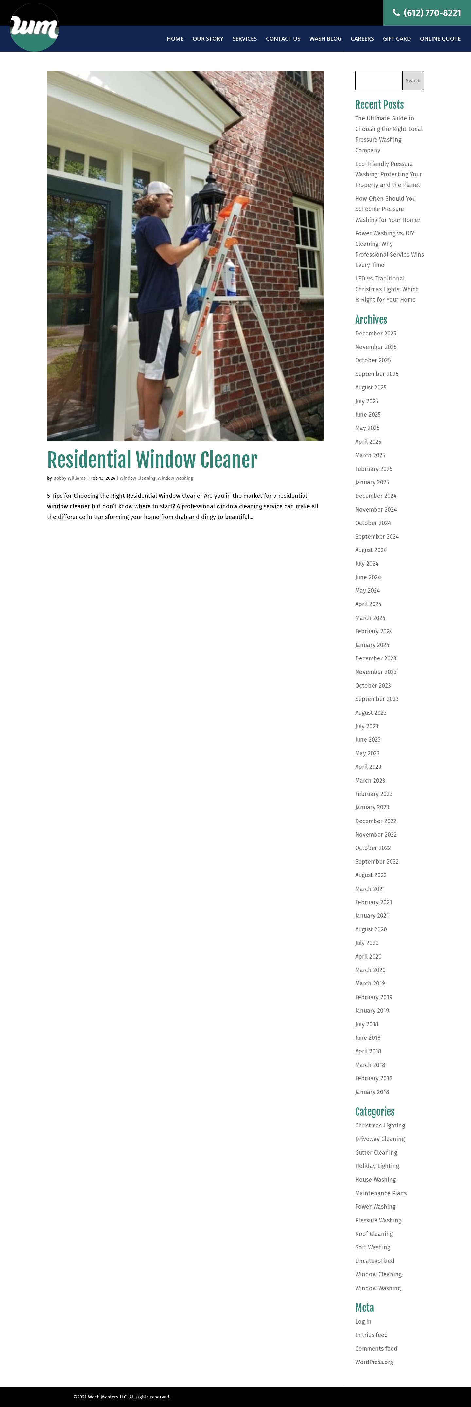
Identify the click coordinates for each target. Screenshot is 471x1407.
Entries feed (371, 1335)
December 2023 (375, 658)
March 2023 (370, 780)
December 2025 (375, 333)
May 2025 (367, 428)
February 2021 (373, 902)
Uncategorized (374, 1261)
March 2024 (370, 618)
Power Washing (375, 1206)
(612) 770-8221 (427, 13)
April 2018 (368, 1051)
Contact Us (283, 39)
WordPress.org (374, 1362)
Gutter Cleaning (376, 1152)
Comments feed (376, 1348)
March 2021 (370, 889)
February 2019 (373, 997)
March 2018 (370, 1065)
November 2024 (376, 509)
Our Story (208, 39)
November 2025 (376, 347)
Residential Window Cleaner (152, 460)
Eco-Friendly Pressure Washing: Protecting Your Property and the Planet (388, 174)
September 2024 (377, 536)
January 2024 (372, 645)
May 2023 (367, 753)
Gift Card (397, 39)
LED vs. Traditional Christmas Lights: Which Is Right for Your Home (387, 289)
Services (245, 39)
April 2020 (368, 956)
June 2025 (368, 414)
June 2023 (368, 739)
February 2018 (373, 1078)
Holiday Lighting (377, 1166)
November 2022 (376, 834)
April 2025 (368, 441)
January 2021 (372, 915)
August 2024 (371, 550)
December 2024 (376, 495)
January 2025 (372, 482)
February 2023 (373, 794)
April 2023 (368, 766)
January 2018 (372, 1092)
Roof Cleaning (374, 1233)
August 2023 (371, 712)
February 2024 (374, 631)
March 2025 (370, 455)
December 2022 (375, 821)
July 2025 (366, 401)
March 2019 (370, 983)
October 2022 (373, 848)
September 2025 (377, 374)
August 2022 (371, 875)
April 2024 (368, 604)
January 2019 (372, 1010)
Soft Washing (372, 1247)
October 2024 (373, 523)
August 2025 (371, 387)
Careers (362, 39)
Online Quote (440, 39)
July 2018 (366, 1024)
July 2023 (366, 726)
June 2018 (368, 1037)
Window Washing (175, 478)
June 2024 (368, 577)
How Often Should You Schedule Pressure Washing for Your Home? (387, 209)
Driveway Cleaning (380, 1139)
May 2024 (367, 590)
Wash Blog (325, 39)
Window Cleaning (137, 478)
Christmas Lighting (380, 1125)
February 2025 (373, 469)
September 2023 (377, 699)
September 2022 (377, 861)
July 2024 (367, 563)
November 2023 (376, 672)
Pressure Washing (378, 1220)
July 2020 (367, 943)
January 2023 (372, 807)
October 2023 (373, 685)
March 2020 (370, 970)
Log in (363, 1321)
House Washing (375, 1179)
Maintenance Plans (381, 1193)
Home (175, 39)
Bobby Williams (69, 478)
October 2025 (373, 360)
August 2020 (371, 929)
